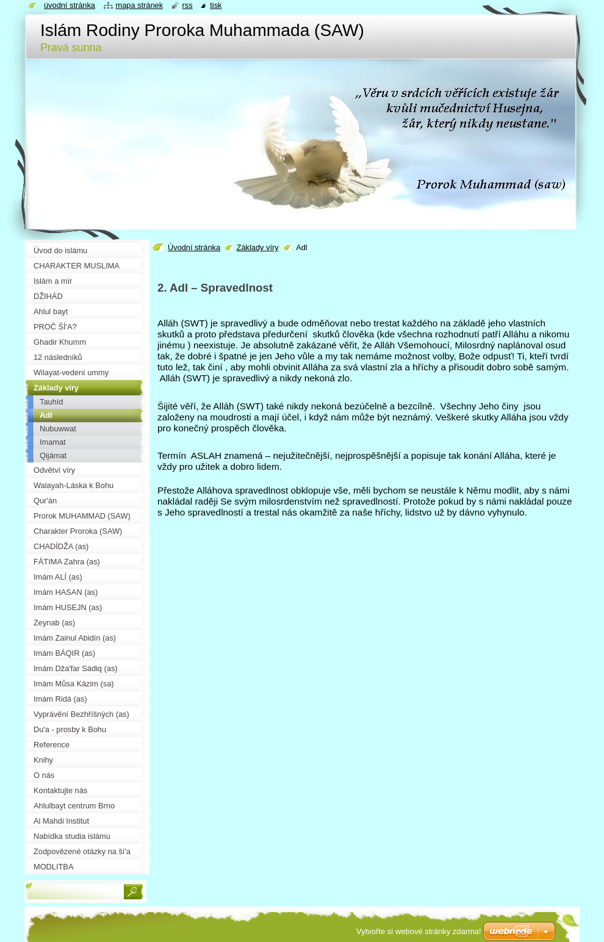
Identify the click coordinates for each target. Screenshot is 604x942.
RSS (187, 5)
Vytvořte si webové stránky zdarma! (418, 931)
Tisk (215, 5)
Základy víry (258, 247)
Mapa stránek (140, 5)
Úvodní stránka (194, 247)
